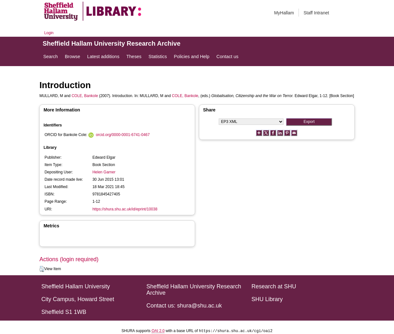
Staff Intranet (316, 12)
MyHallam (284, 12)
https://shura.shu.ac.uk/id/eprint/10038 (124, 209)
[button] (41, 269)
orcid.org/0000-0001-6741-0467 (123, 135)
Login (48, 33)
